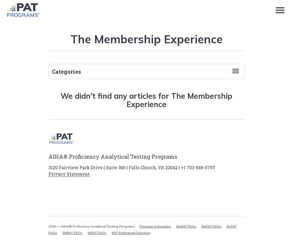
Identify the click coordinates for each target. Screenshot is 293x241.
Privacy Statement (69, 174)
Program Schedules (155, 226)
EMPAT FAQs (72, 233)
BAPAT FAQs (186, 226)
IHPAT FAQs (97, 233)
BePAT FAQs (211, 226)
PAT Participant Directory (131, 233)
